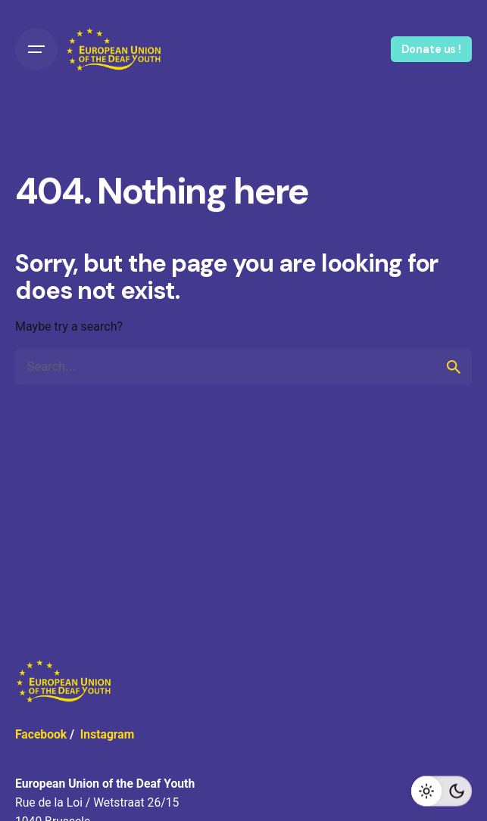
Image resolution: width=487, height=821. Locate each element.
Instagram (107, 734)
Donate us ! (431, 49)
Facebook (41, 734)
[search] (453, 367)
